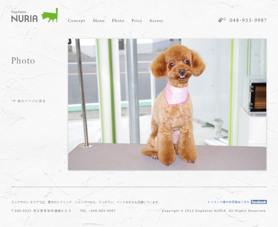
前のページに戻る (32, 101)
